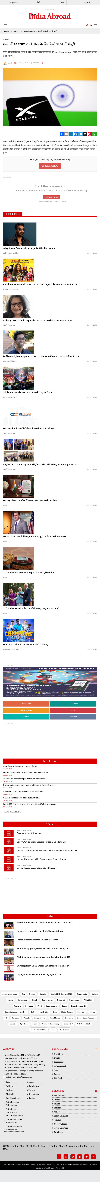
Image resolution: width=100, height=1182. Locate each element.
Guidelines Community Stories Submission (15, 1112)
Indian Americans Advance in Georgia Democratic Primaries (47, 850)
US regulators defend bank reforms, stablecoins (30, 500)
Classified (73, 704)
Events (26, 717)
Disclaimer (34, 1094)
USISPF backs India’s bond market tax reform (28, 428)
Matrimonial (26, 710)
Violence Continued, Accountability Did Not (28, 392)
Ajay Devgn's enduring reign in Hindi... (20, 766)
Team (8, 1082)
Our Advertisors (13, 1098)
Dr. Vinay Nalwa (10, 397)
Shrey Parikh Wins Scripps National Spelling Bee (41, 842)
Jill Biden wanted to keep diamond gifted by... (29, 572)
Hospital (58, 1108)
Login (63, 201)
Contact (32, 1098)
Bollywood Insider (10, 253)
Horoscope (58, 1062)
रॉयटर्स (7, 63)
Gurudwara (58, 1132)
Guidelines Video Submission (14, 1121)
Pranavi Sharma (9, 361)
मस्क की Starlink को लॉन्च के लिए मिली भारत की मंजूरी (40, 31)
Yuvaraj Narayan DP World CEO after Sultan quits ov (43, 966)
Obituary (73, 717)
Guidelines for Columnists (12, 1103)
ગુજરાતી (87, 2)
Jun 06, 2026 (92, 649)
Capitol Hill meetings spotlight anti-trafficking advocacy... (30, 804)
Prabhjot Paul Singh (11, 649)
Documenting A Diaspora (29, 833)
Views (19, 830)
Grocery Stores (60, 1124)
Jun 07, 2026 (92, 253)
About (31, 1082)
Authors (9, 1086)
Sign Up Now (51, 197)
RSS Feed (58, 1078)
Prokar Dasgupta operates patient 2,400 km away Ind (43, 948)
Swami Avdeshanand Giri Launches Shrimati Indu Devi (44, 922)
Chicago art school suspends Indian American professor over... (38, 320)
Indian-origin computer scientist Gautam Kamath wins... (29, 785)
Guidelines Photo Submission (14, 1128)
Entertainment (61, 1116)
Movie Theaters (61, 1128)
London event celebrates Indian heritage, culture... (26, 772)
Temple (57, 1120)
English (13, 2)
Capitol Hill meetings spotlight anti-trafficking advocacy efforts (40, 464)
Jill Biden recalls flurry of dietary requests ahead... (32, 608)
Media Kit (10, 1094)
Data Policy (34, 1086)
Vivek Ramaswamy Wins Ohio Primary (37, 868)
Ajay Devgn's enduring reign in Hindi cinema (29, 248)
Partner (9, 1090)
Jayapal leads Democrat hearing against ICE (39, 974)
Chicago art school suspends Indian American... (24, 779)
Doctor (57, 1112)
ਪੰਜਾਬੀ (62, 2)
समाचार (18, 31)
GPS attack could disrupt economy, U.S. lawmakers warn (35, 536)
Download (27, 830)
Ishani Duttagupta (10, 289)
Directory (26, 704)
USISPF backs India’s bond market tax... (21, 798)
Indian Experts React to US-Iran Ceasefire (37, 939)
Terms (32, 1090)
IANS (5, 505)
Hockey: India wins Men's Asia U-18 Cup (25, 644)
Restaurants (59, 1095)
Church (57, 1104)
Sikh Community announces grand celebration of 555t (44, 957)
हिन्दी (38, 2)
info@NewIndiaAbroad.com (19, 1077)
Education (58, 1099)
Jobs (73, 710)
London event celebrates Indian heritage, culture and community (40, 284)
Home (8, 31)
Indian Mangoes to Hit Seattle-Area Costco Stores (41, 859)
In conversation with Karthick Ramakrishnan (40, 931)
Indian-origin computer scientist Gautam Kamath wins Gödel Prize (41, 356)
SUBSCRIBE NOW (50, 166)
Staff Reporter (9, 325)
